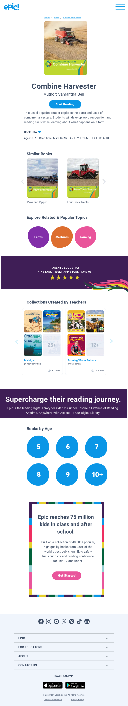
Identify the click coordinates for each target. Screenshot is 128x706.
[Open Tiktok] (79, 621)
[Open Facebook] (41, 621)
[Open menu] (120, 7)
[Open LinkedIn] (87, 621)
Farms (47, 18)
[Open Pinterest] (71, 621)
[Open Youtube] (56, 621)
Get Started (67, 575)
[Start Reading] (65, 104)
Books (56, 18)
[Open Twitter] (64, 621)
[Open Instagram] (48, 621)
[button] (42, 341)
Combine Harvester (72, 18)
